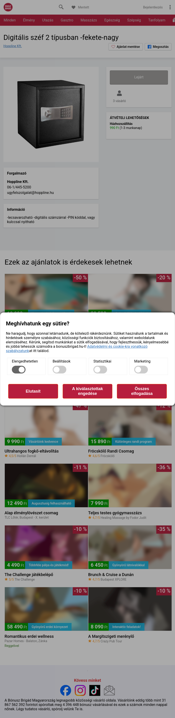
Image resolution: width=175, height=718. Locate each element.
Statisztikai (102, 361)
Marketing (142, 361)
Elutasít (33, 391)
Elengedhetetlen (25, 361)
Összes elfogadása (142, 391)
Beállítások (61, 361)
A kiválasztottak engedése (87, 391)
